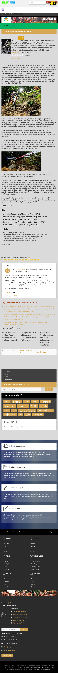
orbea (38, 259)
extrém (17, 401)
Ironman (45, 401)
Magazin (6, 581)
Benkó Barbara (35, 561)
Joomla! (9, 669)
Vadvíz (33, 546)
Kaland (33, 543)
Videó (6, 374)
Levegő (33, 549)
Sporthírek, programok (20, 611)
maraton (22, 406)
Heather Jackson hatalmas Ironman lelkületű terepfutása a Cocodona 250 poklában (29, 306)
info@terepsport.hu (10, 647)
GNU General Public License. (42, 669)
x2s (28, 414)
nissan (15, 259)
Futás (5, 566)
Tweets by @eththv (7, 603)
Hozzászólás (33, 52)
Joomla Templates (36, 667)
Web (5, 584)
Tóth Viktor (17, 58)
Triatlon (6, 561)
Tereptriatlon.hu (6, 532)
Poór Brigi (34, 564)
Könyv (33, 584)
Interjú (15, 13)
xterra (38, 414)
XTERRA (6, 543)
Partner (6, 579)
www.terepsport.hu (20, 269)
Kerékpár (6, 564)
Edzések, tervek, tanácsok (21, 614)
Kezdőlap (6, 26)
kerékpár (9, 406)
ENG (20, 13)
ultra (20, 415)
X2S (5, 546)
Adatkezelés (8, 379)
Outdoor (6, 569)
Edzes (5, 13)
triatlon (10, 414)
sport (7, 410)
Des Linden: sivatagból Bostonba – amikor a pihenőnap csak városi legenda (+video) (29, 314)
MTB (8, 259)
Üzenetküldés (7, 655)
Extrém (33, 551)
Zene (32, 579)
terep (14, 410)
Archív (30, 257)
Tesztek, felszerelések (20, 617)
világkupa (30, 259)
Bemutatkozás (10, 292)
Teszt (10, 13)
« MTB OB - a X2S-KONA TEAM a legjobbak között (33, 351)
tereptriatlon (45, 410)
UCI (22, 259)
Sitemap (6, 376)
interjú (34, 401)
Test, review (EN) (18, 623)
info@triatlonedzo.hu (10, 650)
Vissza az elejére (50, 532)
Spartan (6, 549)
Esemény (33, 587)
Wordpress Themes (48, 667)
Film (32, 581)
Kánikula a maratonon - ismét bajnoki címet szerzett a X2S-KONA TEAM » (25, 353)
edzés (7, 401)
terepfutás (27, 410)
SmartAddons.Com (24, 667)
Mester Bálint (35, 569)
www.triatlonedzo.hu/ (17, 296)
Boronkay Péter (35, 566)
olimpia (43, 406)
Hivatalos (7, 371)
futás (26, 401)
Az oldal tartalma (18, 620)
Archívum (14, 26)
